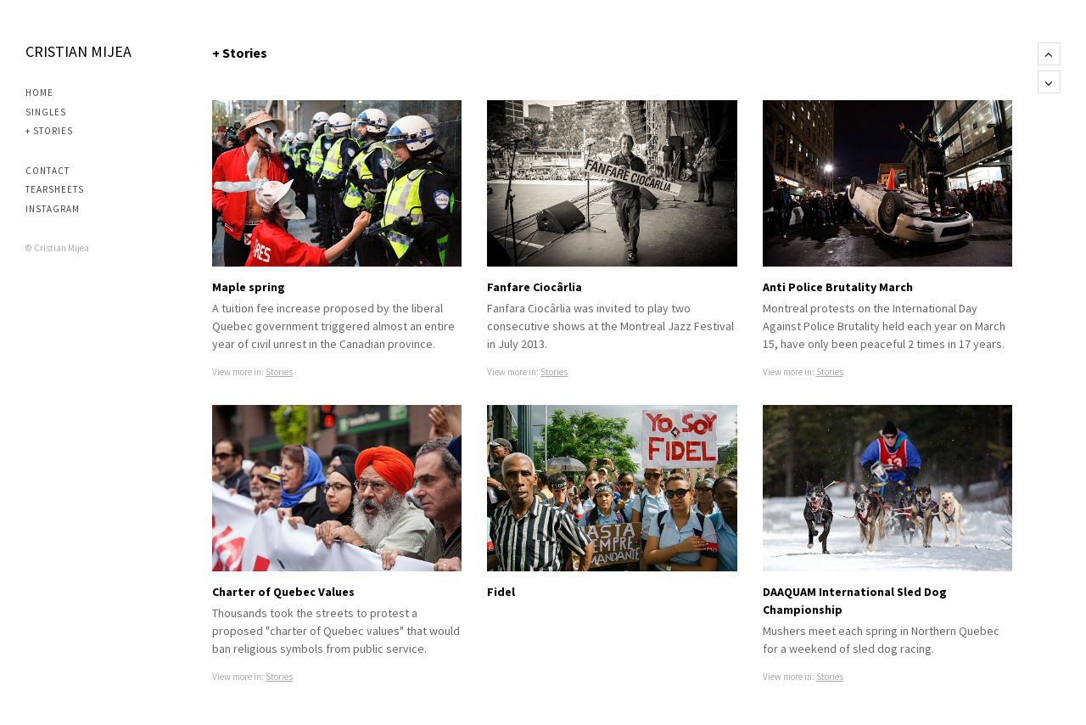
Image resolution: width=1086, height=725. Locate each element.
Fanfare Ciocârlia (534, 287)
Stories (279, 372)
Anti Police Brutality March (838, 287)
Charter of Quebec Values (283, 591)
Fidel (501, 591)
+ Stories (49, 131)
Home (39, 92)
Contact (47, 171)
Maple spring (248, 287)
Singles (45, 112)
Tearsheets (54, 189)
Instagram (52, 209)
